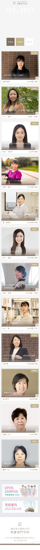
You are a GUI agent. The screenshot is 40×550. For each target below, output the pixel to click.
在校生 (10, 42)
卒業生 (20, 42)
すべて (29, 42)
